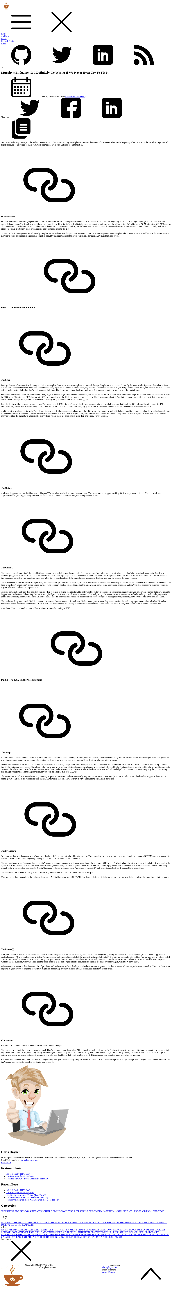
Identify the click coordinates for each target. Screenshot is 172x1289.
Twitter (12, 41)
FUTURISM (84, 1232)
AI (21, 1225)
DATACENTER (48, 1232)
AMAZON (28, 1225)
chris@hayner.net (109, 1267)
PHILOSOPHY (96, 1211)
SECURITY (8, 1211)
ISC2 (142, 1232)
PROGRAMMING (143, 1211)
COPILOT (6, 1232)
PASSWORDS (93, 1234)
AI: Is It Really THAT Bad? (18, 1174)
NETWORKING (36, 1234)
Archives (5, 36)
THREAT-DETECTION (85, 1237)
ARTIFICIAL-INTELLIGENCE (119, 1211)
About (3, 43)
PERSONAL (82, 1211)
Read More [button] (6, 1162)
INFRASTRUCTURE (42, 1211)
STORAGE (18, 1237)
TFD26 (70, 1237)
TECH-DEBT (43, 1237)
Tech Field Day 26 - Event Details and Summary (27, 1179)
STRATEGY (20, 1222)
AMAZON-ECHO (32, 1230)
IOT (136, 1232)
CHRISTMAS (93, 1230)
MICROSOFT (110, 1222)
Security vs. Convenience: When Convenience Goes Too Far (32, 1200)
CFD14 (82, 1230)
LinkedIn (5, 41)
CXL (38, 1232)
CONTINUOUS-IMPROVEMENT (139, 1230)
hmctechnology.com (28, 1160)
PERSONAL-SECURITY (155, 1222)
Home (3, 34)
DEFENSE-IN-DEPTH (67, 1232)
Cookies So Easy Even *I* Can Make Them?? (26, 1195)
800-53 (15, 1225)
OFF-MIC (55, 1234)
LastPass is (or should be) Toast (20, 1176)
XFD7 (75, 1222)
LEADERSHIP (63, 1222)
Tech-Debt (80, 96)
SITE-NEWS (159, 1211)
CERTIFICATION (69, 1230)
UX (98, 1237)
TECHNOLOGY (23, 1211)
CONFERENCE (35, 1222)
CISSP (103, 1230)
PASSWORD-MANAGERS (130, 1222)
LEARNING (7, 1234)
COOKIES (160, 1230)
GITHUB (108, 1232)
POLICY (6, 1225)
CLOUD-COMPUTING (64, 1211)
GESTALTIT (49, 1222)
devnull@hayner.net (111, 1272)
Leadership (70, 96)
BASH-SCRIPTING (50, 1230)
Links (4, 38)
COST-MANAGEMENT (91, 1222)
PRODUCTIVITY (143, 1234)
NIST (47, 1234)
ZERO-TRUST (115, 1237)
